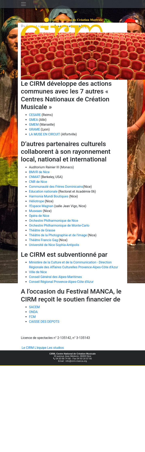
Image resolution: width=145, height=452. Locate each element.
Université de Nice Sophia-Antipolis (54, 245)
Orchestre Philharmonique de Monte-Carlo (59, 225)
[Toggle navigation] (23, 4)
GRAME (34, 129)
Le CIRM (28, 348)
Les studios (55, 348)
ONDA (33, 312)
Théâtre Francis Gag (43, 240)
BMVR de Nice (39, 172)
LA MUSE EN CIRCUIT (44, 134)
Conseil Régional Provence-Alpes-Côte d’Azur (61, 282)
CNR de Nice (38, 182)
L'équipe (41, 348)
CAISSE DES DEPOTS (44, 322)
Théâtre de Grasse (42, 230)
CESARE (35, 115)
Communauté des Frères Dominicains (56, 187)
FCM (32, 317)
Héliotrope (36, 201)
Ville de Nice (38, 272)
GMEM (34, 124)
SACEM (34, 307)
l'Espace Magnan (41, 206)
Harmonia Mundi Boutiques (48, 196)
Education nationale (43, 191)
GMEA (33, 120)
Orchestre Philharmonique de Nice (53, 221)
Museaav (35, 211)
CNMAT (34, 177)
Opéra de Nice (39, 216)
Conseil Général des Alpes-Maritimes (55, 277)
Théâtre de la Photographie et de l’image (58, 235)
